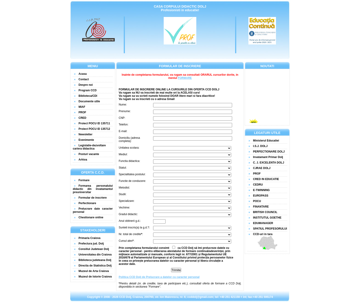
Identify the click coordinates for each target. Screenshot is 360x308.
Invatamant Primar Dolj (268, 157)
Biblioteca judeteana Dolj (95, 260)
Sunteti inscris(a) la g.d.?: (134, 227)
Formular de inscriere (93, 197)
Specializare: (127, 201)
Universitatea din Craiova (95, 254)
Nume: (123, 104)
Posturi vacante (89, 154)
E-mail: (123, 131)
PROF (82, 112)
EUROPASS (260, 195)
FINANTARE (261, 206)
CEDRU (258, 184)
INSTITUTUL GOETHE (267, 217)
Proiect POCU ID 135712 (94, 128)
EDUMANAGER (263, 223)
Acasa (83, 73)
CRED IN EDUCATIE (266, 179)
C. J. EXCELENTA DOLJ (268, 162)
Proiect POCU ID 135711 (94, 123)
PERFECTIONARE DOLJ (269, 151)
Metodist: (124, 187)
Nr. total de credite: (131, 234)
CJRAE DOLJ (261, 168)
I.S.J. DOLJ (260, 146)
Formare (84, 180)
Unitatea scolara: (129, 147)
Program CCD (88, 90)
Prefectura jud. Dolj (91, 243)
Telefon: (123, 124)
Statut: (123, 167)
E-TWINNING (261, 190)
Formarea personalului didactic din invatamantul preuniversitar (93, 189)
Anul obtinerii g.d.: (130, 220)
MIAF (82, 106)
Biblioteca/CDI (88, 95)
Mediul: (123, 154)
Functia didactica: (129, 161)
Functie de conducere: (132, 181)
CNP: (122, 117)
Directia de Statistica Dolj (95, 265)
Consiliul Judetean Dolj (94, 249)
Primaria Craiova (89, 238)
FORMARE (185, 78)
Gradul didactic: (128, 214)
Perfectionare (87, 203)
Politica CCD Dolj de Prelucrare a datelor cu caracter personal (159, 277)
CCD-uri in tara (267, 241)
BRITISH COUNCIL (265, 212)
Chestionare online (91, 217)
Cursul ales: (126, 240)
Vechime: (124, 207)
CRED (82, 117)
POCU (257, 201)
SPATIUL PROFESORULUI (270, 228)
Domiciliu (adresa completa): (129, 139)
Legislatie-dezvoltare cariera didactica (89, 147)
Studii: (122, 194)
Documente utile (89, 101)
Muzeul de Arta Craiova (94, 271)
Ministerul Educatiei (266, 140)
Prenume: (125, 111)
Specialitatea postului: (132, 174)
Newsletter (86, 134)
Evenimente (86, 140)
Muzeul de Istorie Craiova (95, 276)
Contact (84, 79)
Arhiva (83, 159)
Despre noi (86, 84)
